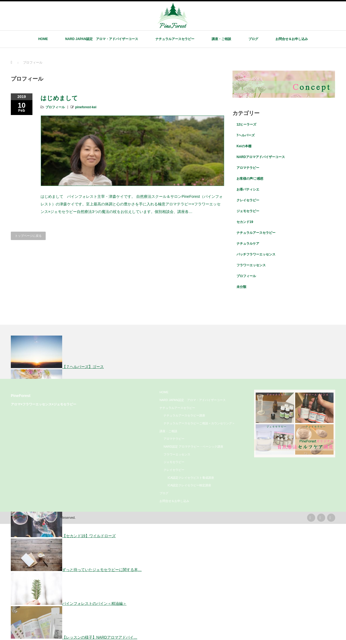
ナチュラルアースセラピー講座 (184, 415)
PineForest (21, 395)
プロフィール (55, 107)
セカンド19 (245, 222)
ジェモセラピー (248, 211)
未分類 (241, 287)
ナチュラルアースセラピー (174, 39)
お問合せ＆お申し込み (291, 39)
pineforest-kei (86, 107)
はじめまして (59, 98)
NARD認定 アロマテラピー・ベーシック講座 (193, 446)
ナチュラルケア (248, 243)
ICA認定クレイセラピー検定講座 (189, 485)
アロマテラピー (248, 168)
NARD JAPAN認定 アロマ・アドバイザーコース (101, 39)
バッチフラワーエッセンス (256, 254)
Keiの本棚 (244, 146)
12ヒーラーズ (246, 124)
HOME (43, 39)
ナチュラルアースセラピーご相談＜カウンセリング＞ (199, 423)
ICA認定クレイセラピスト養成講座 (191, 477)
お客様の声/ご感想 (250, 178)
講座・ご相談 (221, 39)
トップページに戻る (28, 235)
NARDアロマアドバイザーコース (261, 157)
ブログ (253, 39)
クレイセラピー (248, 200)
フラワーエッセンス (251, 265)
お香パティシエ (248, 189)
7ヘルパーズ (246, 135)
